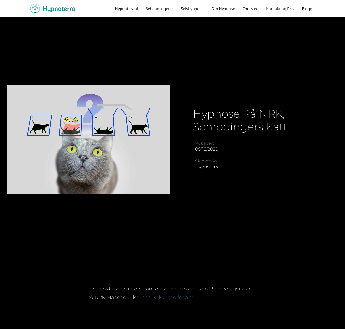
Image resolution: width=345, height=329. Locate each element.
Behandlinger (157, 8)
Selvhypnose (192, 8)
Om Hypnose (223, 8)
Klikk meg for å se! (175, 297)
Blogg (307, 8)
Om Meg (251, 8)
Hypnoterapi (126, 8)
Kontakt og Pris (280, 8)
